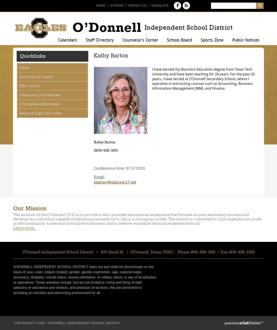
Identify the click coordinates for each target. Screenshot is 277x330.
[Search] (233, 6)
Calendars (67, 40)
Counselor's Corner (140, 40)
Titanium (250, 322)
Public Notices (245, 40)
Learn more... (24, 227)
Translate (160, 6)
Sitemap (116, 6)
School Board (179, 40)
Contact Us (137, 6)
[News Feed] (186, 8)
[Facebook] (178, 8)
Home (101, 6)
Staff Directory (100, 40)
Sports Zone (212, 40)
